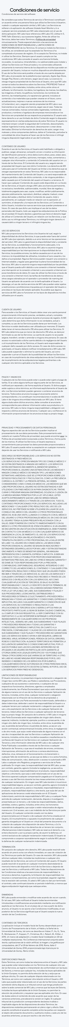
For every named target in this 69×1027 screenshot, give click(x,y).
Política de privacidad (46, 39)
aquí (62, 436)
